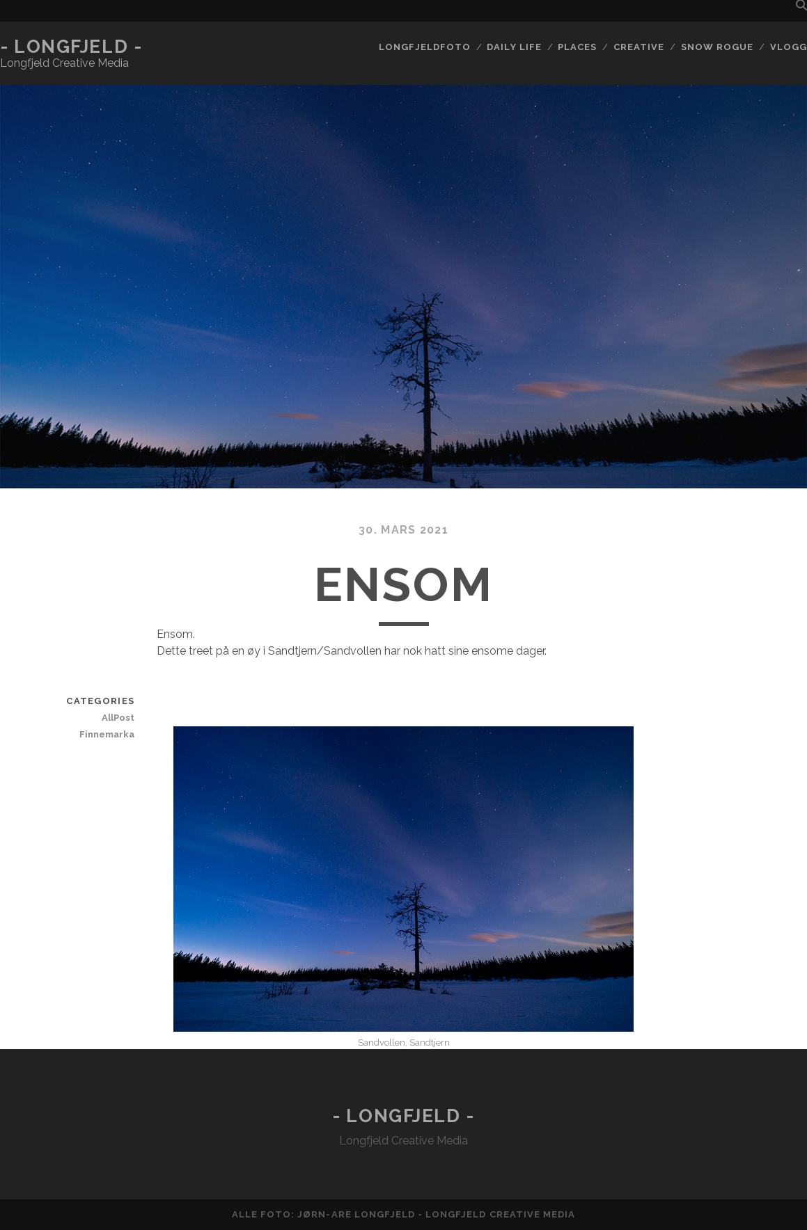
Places (577, 47)
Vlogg (788, 47)
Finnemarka (106, 734)
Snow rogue (717, 47)
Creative (638, 47)
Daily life (514, 47)
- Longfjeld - (71, 46)
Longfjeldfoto (425, 47)
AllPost (118, 717)
